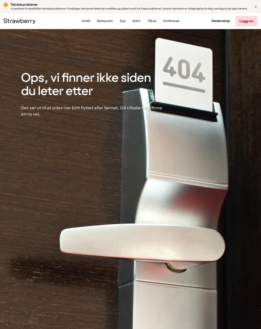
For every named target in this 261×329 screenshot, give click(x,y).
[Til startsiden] (20, 21)
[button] (255, 7)
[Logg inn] (246, 21)
